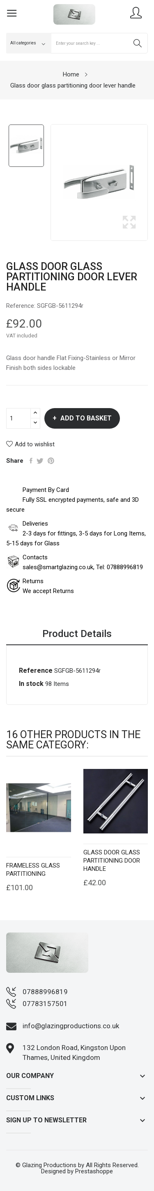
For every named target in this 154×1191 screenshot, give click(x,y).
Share (31, 461)
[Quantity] (18, 418)
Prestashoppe (94, 1171)
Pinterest (51, 461)
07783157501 (45, 1003)
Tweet (40, 461)
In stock (31, 684)
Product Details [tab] (77, 634)
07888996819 (45, 992)
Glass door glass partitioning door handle (111, 860)
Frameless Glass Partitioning (33, 869)
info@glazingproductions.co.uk (71, 1026)
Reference (36, 670)
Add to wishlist (30, 444)
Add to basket (85, 418)
